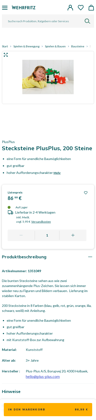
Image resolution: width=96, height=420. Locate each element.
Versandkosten (41, 221)
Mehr (57, 173)
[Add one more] (72, 235)
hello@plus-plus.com (43, 376)
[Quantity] (47, 235)
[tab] (48, 257)
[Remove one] (21, 235)
